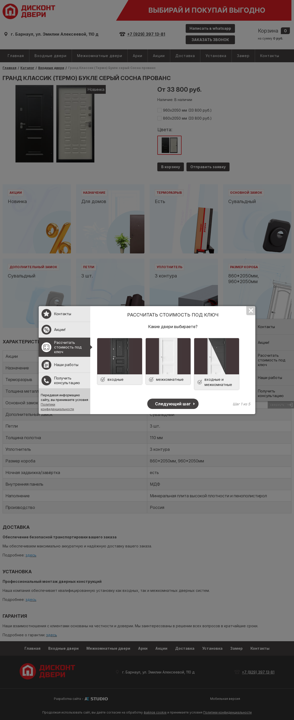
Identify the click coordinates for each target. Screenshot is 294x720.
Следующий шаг (173, 403)
